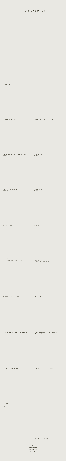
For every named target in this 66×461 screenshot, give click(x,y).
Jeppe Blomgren (33, 14)
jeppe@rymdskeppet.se (33, 452)
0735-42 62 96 (33, 449)
